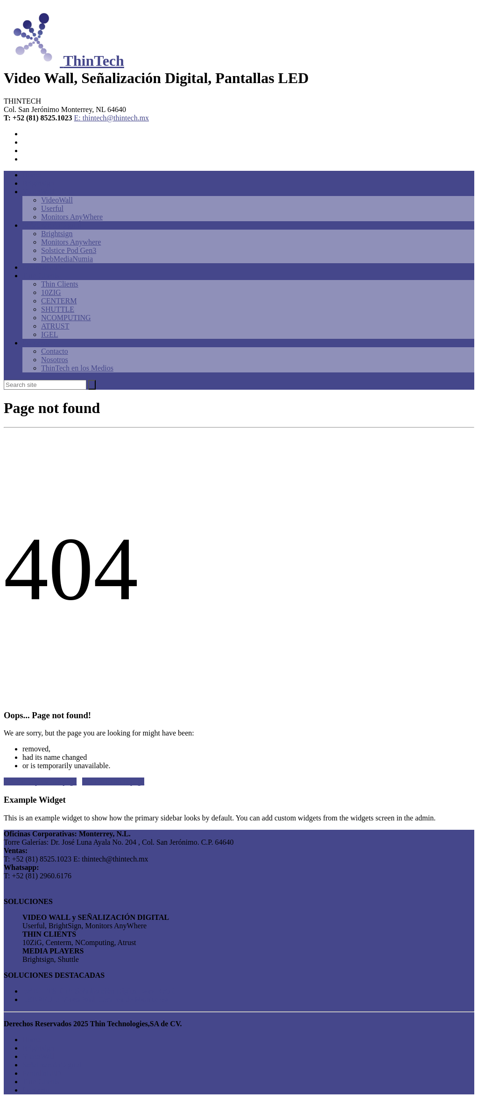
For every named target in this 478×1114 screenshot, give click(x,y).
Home (31, 175)
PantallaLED (41, 267)
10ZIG (51, 292)
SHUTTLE (57, 309)
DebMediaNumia (67, 259)
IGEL (49, 334)
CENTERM (59, 301)
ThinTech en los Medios (77, 368)
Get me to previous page (40, 781)
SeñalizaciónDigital (51, 225)
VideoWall (38, 192)
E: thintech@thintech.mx (111, 118)
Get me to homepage (113, 781)
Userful (52, 208)
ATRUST (55, 326)
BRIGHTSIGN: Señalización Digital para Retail (99, 991)
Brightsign (38, 183)
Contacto (35, 343)
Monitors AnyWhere (72, 217)
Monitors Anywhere (71, 242)
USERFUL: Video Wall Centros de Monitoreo (95, 999)
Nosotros (54, 360)
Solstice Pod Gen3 (68, 250)
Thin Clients (41, 276)
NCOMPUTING (66, 318)
